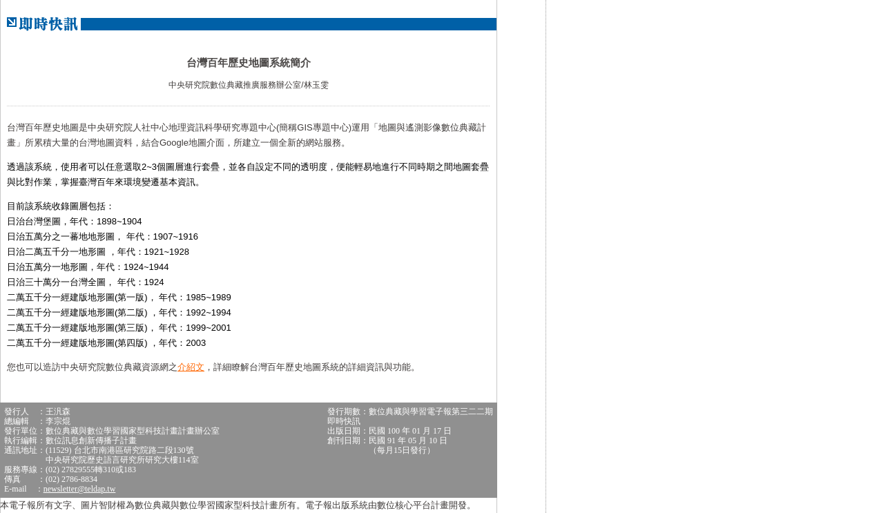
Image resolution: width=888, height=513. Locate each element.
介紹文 (190, 367)
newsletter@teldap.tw (80, 489)
